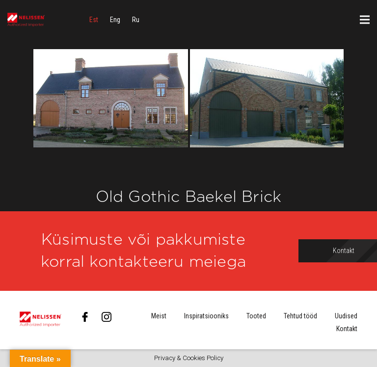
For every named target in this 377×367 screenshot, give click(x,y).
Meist (158, 316)
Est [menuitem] (93, 20)
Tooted (256, 316)
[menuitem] (93, 20)
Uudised (346, 316)
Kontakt (346, 329)
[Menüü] (364, 19)
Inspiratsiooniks (206, 316)
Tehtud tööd (300, 316)
